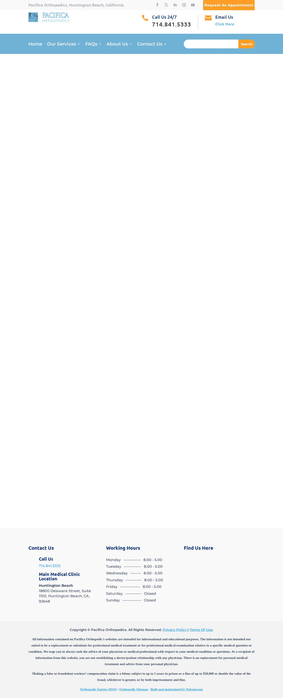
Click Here (224, 23)
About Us (117, 44)
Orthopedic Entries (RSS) (98, 689)
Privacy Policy (175, 630)
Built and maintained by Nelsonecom (176, 689)
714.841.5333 (50, 566)
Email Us (224, 17)
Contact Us (149, 44)
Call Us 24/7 (164, 17)
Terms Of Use (201, 630)
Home (35, 44)
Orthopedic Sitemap (133, 689)
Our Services (61, 44)
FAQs (91, 44)
